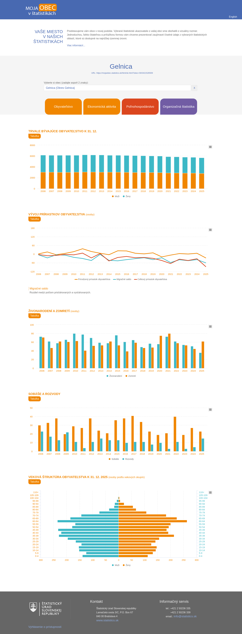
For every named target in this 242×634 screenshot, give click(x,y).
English (233, 16)
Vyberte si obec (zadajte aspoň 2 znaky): (66, 82)
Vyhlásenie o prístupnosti (44, 626)
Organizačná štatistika (178, 106)
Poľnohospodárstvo (140, 106)
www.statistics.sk (107, 620)
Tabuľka (34, 136)
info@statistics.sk (185, 616)
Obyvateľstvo (63, 106)
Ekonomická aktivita (102, 106)
